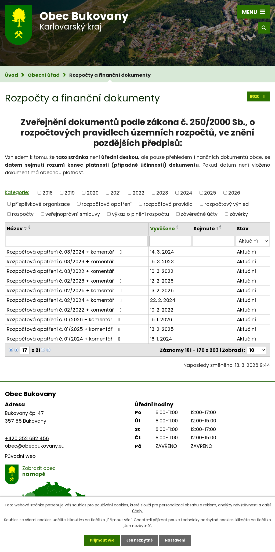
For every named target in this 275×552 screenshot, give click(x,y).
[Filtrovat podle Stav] (252, 241)
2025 (210, 192)
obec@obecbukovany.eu (34, 446)
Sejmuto (206, 228)
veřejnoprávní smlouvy (72, 214)
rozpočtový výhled (226, 203)
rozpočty (23, 214)
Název (17, 228)
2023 (162, 192)
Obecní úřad (44, 75)
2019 (69, 192)
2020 (93, 192)
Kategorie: (17, 192)
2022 (138, 192)
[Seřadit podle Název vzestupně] (30, 226)
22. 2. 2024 (162, 300)
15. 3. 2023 (162, 261)
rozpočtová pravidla (168, 203)
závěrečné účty (199, 214)
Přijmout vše (100, 540)
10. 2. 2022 (161, 309)
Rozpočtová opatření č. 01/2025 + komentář (64, 329)
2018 (47, 192)
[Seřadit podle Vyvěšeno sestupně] (178, 228)
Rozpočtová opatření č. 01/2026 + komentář (64, 319)
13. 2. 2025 (162, 290)
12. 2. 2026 (161, 280)
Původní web (20, 456)
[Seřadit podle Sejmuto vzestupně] (221, 226)
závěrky (239, 214)
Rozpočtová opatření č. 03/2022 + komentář (65, 271)
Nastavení (176, 540)
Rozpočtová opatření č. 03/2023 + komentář (65, 261)
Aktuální (246, 251)
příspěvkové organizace (41, 203)
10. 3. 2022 (161, 271)
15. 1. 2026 (161, 319)
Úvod (11, 75)
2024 (186, 192)
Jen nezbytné (139, 540)
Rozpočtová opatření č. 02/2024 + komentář (65, 300)
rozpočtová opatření (107, 203)
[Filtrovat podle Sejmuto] (213, 241)
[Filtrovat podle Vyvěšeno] (170, 241)
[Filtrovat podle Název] (76, 241)
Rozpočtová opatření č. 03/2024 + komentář (65, 251)
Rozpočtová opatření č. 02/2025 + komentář (65, 290)
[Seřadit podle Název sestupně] (30, 228)
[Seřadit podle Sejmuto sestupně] (221, 228)
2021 (115, 192)
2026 (234, 192)
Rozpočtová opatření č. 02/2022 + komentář (65, 309)
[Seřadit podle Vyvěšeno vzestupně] (178, 226)
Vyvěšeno (162, 228)
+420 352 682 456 (27, 438)
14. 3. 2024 (162, 251)
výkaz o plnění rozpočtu (140, 214)
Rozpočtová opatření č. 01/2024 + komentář (64, 338)
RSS (258, 97)
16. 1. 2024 (161, 338)
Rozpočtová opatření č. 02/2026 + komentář (65, 280)
